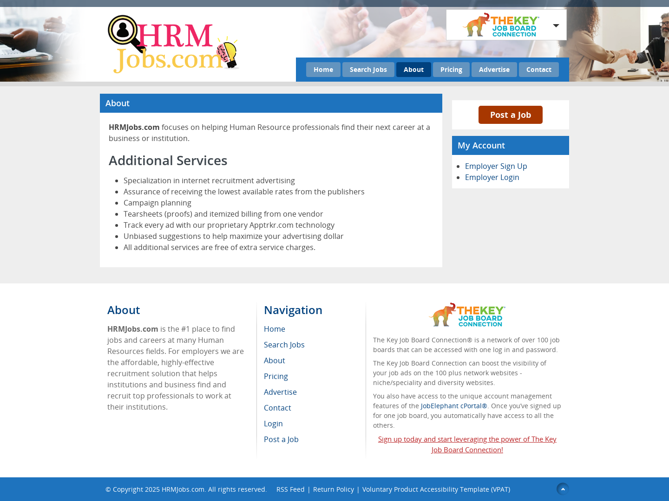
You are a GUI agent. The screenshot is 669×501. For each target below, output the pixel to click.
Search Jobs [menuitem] (284, 345)
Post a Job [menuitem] (281, 439)
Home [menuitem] (274, 329)
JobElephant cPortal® (454, 405)
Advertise (494, 69)
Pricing (451, 69)
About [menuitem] (274, 360)
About (414, 69)
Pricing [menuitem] (276, 376)
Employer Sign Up (496, 166)
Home (323, 69)
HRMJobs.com (183, 489)
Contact (538, 69)
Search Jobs (368, 69)
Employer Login (492, 177)
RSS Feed (290, 489)
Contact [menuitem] (277, 408)
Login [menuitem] (273, 423)
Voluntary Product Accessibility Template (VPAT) (436, 489)
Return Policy (333, 489)
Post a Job (510, 114)
